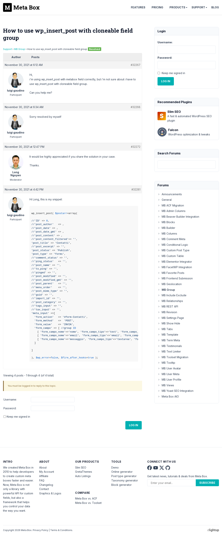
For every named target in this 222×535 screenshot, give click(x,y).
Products (177, 7)
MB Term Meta (169, 340)
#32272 (135, 146)
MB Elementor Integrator (175, 261)
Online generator (122, 471)
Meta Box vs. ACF (86, 498)
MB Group (19, 49)
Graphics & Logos (50, 493)
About (43, 467)
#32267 (135, 64)
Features (138, 7)
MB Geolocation (170, 284)
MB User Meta (168, 374)
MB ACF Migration (171, 205)
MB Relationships (170, 301)
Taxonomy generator (124, 480)
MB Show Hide (169, 323)
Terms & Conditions (61, 530)
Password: (9, 408)
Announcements (170, 194)
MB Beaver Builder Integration (178, 216)
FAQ (41, 480)
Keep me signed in (18, 416)
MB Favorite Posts (171, 272)
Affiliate (43, 476)
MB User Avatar (169, 368)
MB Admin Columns (171, 211)
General (165, 199)
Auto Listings (83, 476)
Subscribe (207, 482)
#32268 (135, 107)
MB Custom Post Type (173, 250)
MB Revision (167, 312)
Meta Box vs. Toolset (88, 502)
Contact (44, 489)
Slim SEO (80, 467)
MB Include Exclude (172, 295)
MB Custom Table (171, 256)
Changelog (46, 484)
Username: (10, 399)
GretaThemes (83, 471)
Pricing (157, 7)
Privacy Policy (40, 530)
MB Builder (166, 227)
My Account (46, 471)
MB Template (168, 334)
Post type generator (124, 476)
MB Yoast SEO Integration (175, 390)
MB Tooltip (166, 362)
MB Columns (167, 233)
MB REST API (168, 306)
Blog (215, 7)
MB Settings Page (171, 317)
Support (198, 7)
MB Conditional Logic (173, 244)
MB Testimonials (170, 346)
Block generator (121, 484)
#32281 (135, 189)
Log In (133, 425)
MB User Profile (169, 379)
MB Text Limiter (169, 351)
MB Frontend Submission (175, 278)
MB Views (166, 385)
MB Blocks (166, 222)
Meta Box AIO (168, 396)
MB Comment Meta (171, 239)
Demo (115, 467)
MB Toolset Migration (173, 357)
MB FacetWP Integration (175, 267)
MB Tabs (165, 329)
